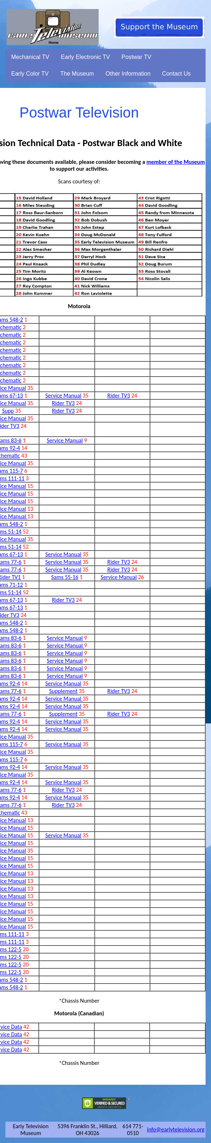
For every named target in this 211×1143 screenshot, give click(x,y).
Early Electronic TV (85, 57)
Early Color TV (30, 74)
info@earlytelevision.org (175, 1129)
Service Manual (63, 395)
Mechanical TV (30, 57)
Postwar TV (136, 57)
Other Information (128, 74)
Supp (8, 410)
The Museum (77, 74)
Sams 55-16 (64, 577)
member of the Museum (175, 161)
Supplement (63, 691)
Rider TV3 (118, 395)
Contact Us (176, 74)
